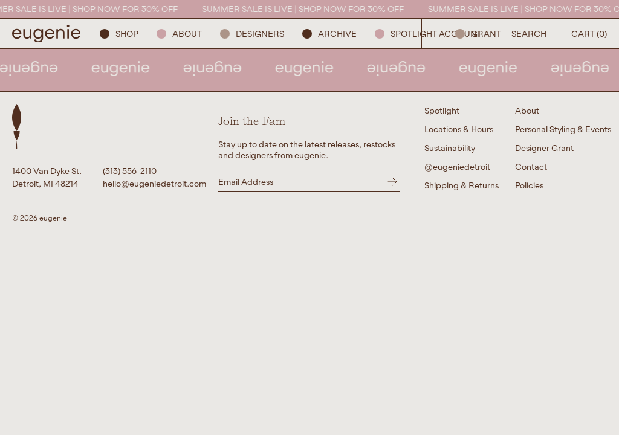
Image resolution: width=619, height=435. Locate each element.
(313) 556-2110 (130, 171)
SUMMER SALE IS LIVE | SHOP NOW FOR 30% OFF (307, 9)
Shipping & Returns (461, 185)
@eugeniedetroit (457, 166)
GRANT (478, 33)
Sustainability (449, 148)
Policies (529, 185)
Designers (252, 33)
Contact (531, 166)
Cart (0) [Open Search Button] (589, 33)
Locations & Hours (458, 129)
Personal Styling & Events (563, 129)
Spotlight (406, 33)
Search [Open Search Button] (528, 33)
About (179, 33)
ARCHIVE (329, 33)
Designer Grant (544, 148)
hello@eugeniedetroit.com (148, 183)
